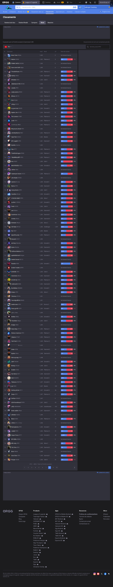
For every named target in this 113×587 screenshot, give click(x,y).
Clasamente (50, 12)
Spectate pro (60, 12)
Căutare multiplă (80, 12)
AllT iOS (57, 521)
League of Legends (30, 2)
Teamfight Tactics (39, 516)
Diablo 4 (35, 550)
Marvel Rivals (37, 528)
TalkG (35, 559)
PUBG (35, 524)
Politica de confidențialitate (88, 514)
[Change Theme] (91, 2)
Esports (35, 562)
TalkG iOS (58, 535)
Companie (22, 516)
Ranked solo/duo (10, 22)
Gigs (34, 564)
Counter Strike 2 (38, 533)
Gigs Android (59, 528)
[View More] (80, 2)
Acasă (5, 12)
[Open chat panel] (111, 35)
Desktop (35, 552)
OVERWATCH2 (37, 521)
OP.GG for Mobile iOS (61, 516)
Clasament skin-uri (37, 12)
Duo (34, 557)
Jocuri (35, 555)
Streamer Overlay (38, 567)
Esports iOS (58, 540)
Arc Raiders (37, 535)
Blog (20, 519)
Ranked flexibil (23, 22)
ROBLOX (36, 538)
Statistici (69, 12)
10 (56, 467)
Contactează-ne (84, 524)
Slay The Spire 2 (38, 543)
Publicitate (106, 516)
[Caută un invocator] (75, 7)
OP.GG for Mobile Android (63, 514)
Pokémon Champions (40, 547)
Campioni (13, 12)
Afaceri (105, 514)
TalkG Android (59, 533)
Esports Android (60, 538)
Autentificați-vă (104, 2)
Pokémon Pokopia (39, 540)
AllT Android (59, 519)
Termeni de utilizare (85, 516)
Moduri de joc (23, 12)
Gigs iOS (57, 531)
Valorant (36, 519)
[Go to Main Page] (5, 2)
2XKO (35, 526)
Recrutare (106, 519)
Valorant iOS (59, 526)
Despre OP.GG (23, 514)
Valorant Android (60, 524)
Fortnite (35, 531)
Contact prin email (85, 521)
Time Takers (37, 545)
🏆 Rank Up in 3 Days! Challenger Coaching (97, 7)
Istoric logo (22, 521)
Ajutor (81, 519)
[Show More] (86, 2)
